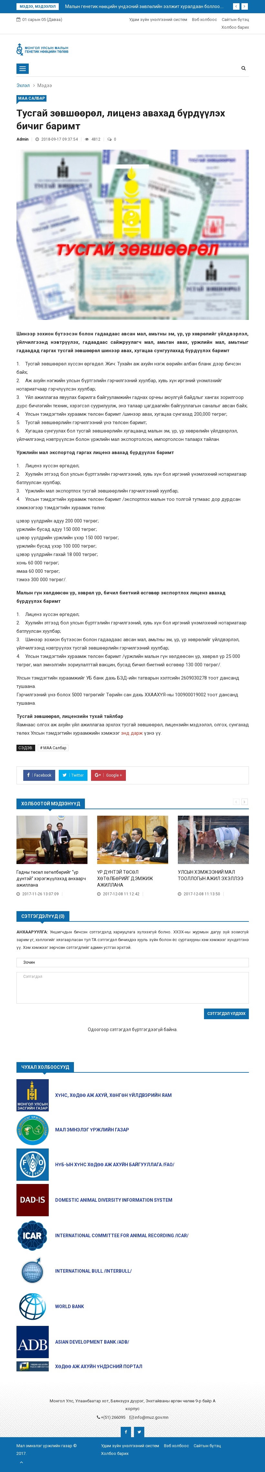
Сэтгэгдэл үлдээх (226, 1013)
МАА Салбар (31, 98)
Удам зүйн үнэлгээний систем (158, 19)
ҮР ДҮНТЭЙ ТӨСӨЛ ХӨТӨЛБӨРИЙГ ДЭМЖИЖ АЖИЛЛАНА (125, 879)
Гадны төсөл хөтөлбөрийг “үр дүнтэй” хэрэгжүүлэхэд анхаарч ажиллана (51, 879)
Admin (22, 139)
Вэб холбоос (204, 19)
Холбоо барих (235, 27)
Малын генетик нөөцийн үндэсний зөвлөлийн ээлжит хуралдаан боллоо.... (144, 6)
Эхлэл (23, 85)
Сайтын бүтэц (235, 19)
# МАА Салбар (53, 748)
